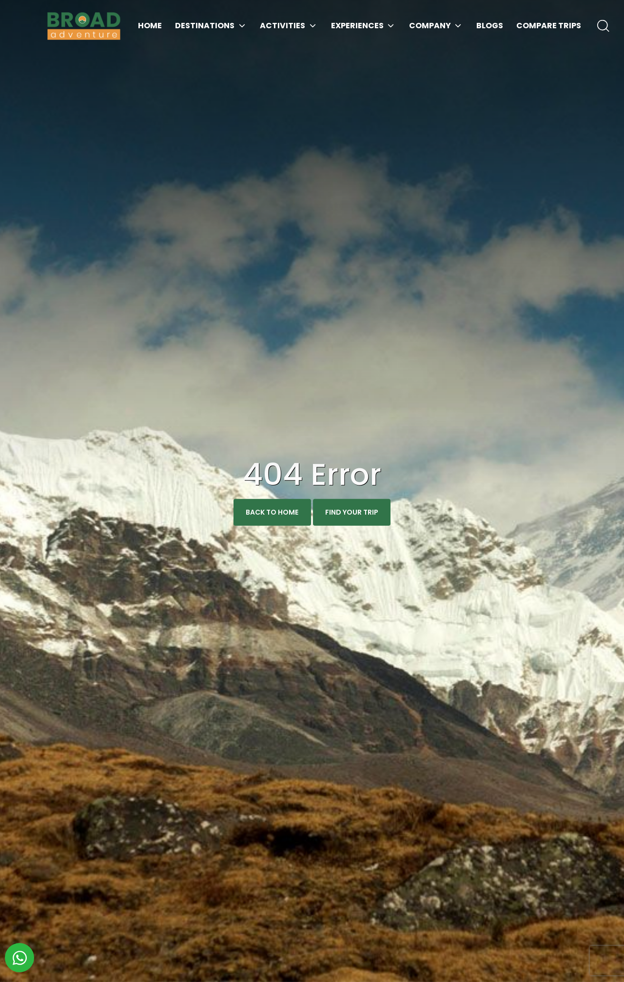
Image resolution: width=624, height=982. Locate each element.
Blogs (489, 25)
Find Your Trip (351, 512)
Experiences (357, 25)
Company (430, 25)
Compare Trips (548, 25)
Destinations (204, 25)
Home (150, 25)
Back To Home (272, 512)
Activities (282, 25)
